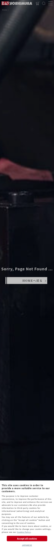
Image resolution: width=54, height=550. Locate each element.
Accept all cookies (27, 538)
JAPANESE (27, 545)
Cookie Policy (24, 532)
